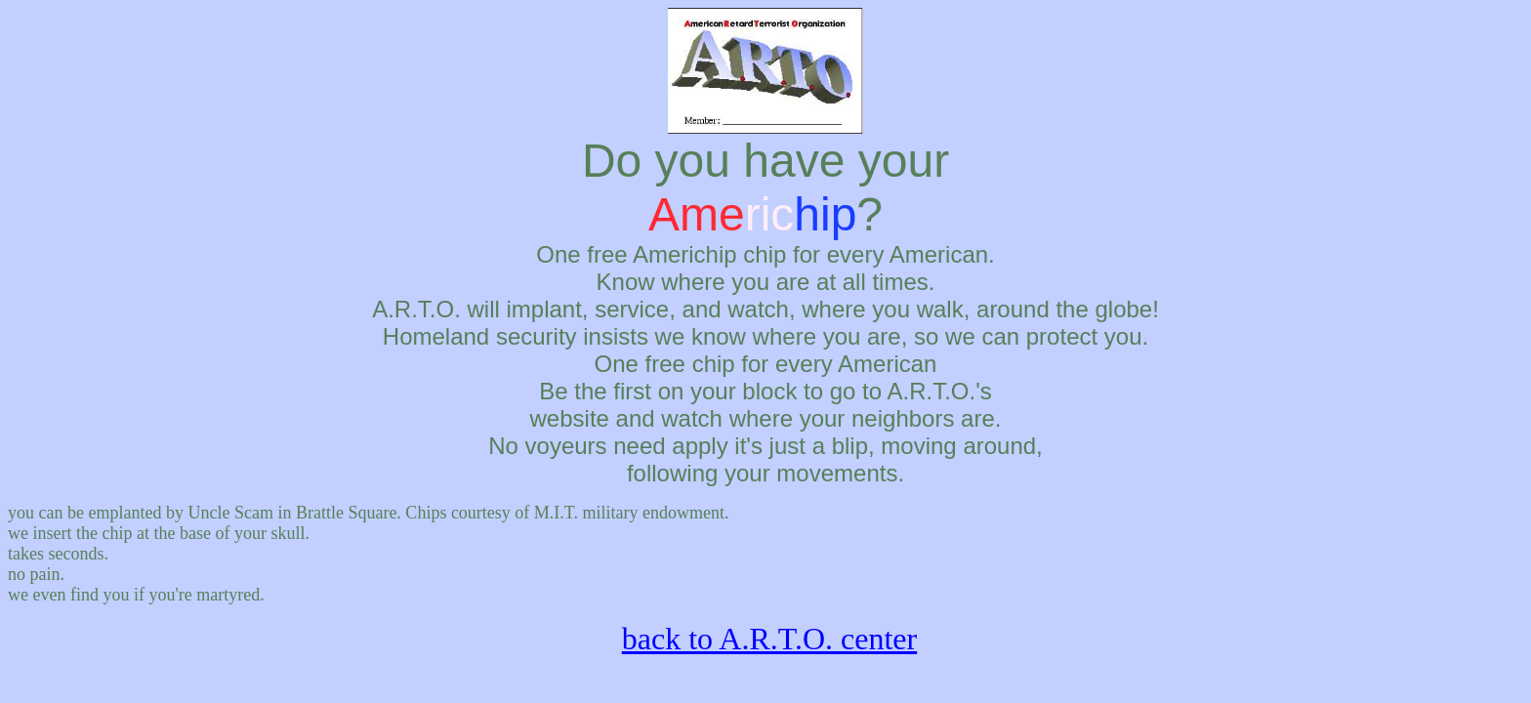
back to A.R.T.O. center (769, 638)
